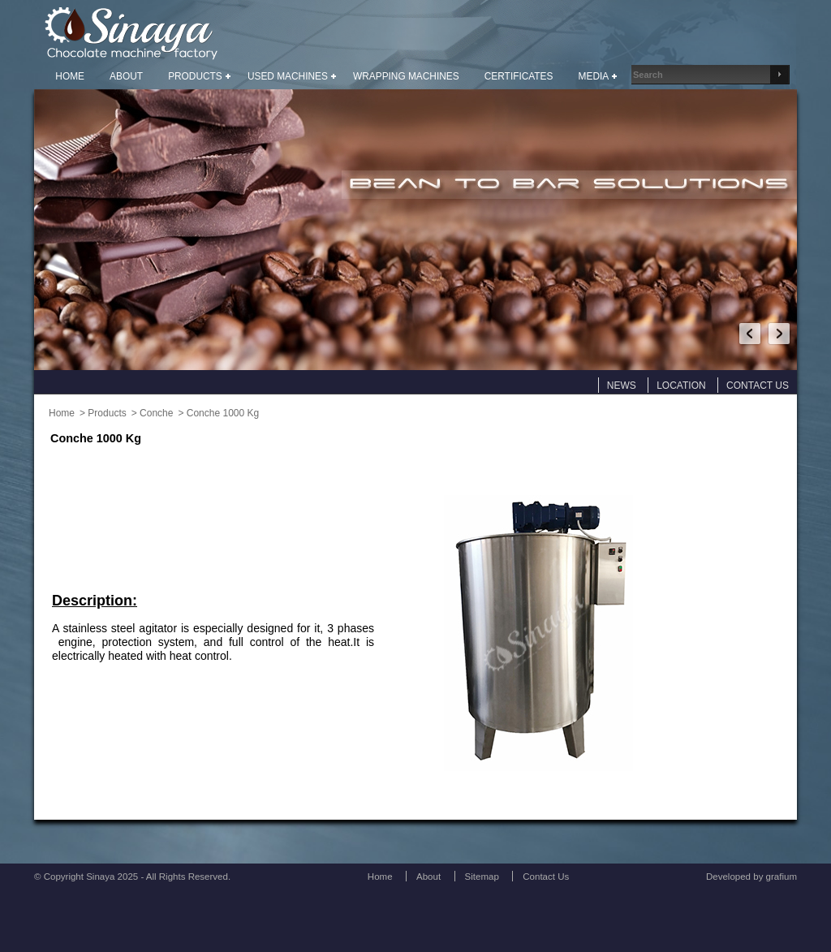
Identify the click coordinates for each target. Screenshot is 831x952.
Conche (156, 413)
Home (62, 413)
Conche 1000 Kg (223, 413)
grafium (781, 876)
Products (107, 413)
